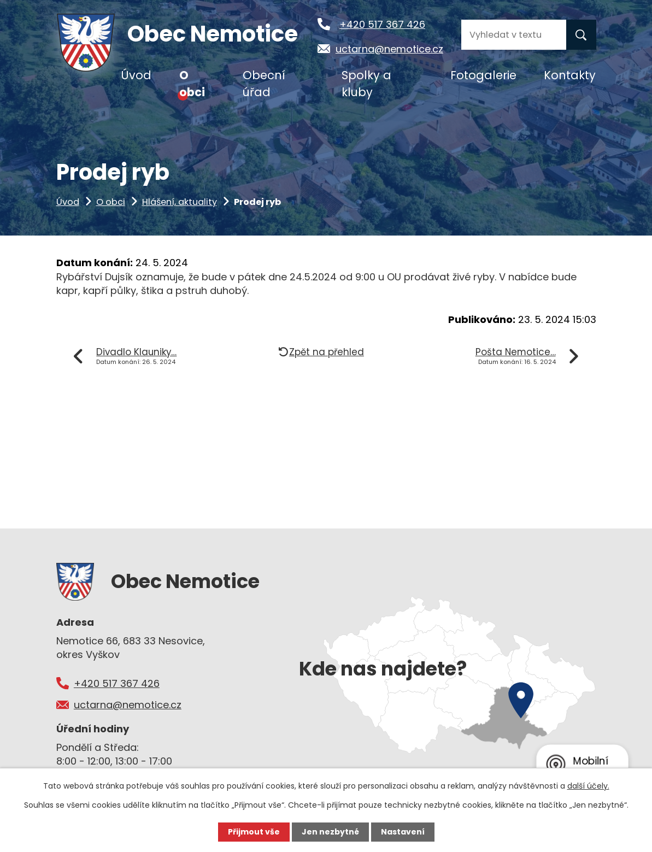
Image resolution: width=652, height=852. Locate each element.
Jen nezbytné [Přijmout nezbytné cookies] (330, 831)
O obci (110, 202)
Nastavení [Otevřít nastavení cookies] (403, 831)
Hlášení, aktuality (179, 202)
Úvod (67, 202)
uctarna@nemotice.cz (389, 49)
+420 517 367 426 (382, 24)
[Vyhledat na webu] (513, 35)
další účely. (588, 785)
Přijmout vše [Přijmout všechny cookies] (254, 831)
